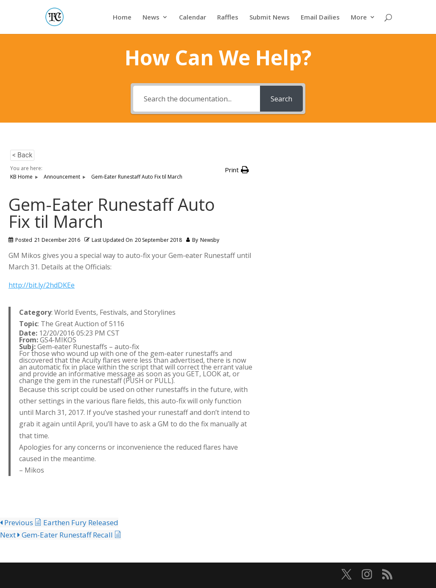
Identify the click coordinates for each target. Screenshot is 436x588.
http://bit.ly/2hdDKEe (41, 285)
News (151, 17)
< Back (22, 155)
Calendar (192, 17)
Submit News (269, 17)
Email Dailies (320, 17)
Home (122, 17)
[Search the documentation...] (196, 99)
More (359, 17)
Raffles (227, 17)
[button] (237, 170)
